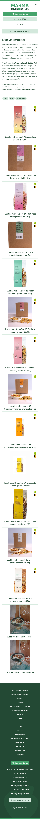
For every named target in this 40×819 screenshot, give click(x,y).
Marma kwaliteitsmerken (20, 694)
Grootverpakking (21, 98)
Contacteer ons (20, 742)
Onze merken (20, 734)
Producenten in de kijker (20, 738)
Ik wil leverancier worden (20, 800)
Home (20, 726)
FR (36, 4)
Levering (20, 702)
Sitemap (20, 718)
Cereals (5, 98)
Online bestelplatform (20, 690)
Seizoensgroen (20, 750)
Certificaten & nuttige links (20, 706)
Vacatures (20, 754)
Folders (12, 98)
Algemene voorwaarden (20, 710)
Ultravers (20, 698)
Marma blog (20, 746)
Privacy (20, 714)
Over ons (20, 730)
